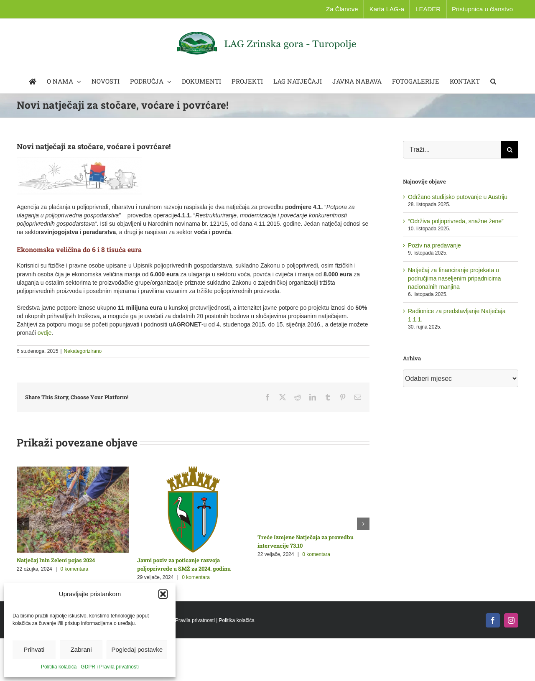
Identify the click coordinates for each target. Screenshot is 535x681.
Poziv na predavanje (434, 245)
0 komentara (75, 569)
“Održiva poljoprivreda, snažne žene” (456, 221)
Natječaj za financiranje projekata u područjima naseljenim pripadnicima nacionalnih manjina (454, 278)
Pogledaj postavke (137, 649)
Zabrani (81, 649)
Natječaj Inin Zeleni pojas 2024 (56, 560)
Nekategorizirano (83, 351)
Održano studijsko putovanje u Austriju (457, 197)
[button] (163, 594)
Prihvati (33, 649)
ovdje (44, 332)
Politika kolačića (58, 667)
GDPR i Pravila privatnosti (110, 667)
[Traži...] (452, 149)
